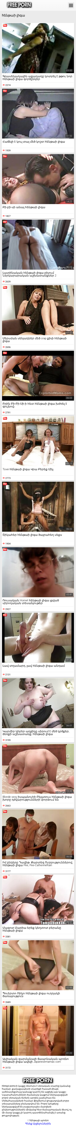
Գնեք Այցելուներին (38, 1123)
